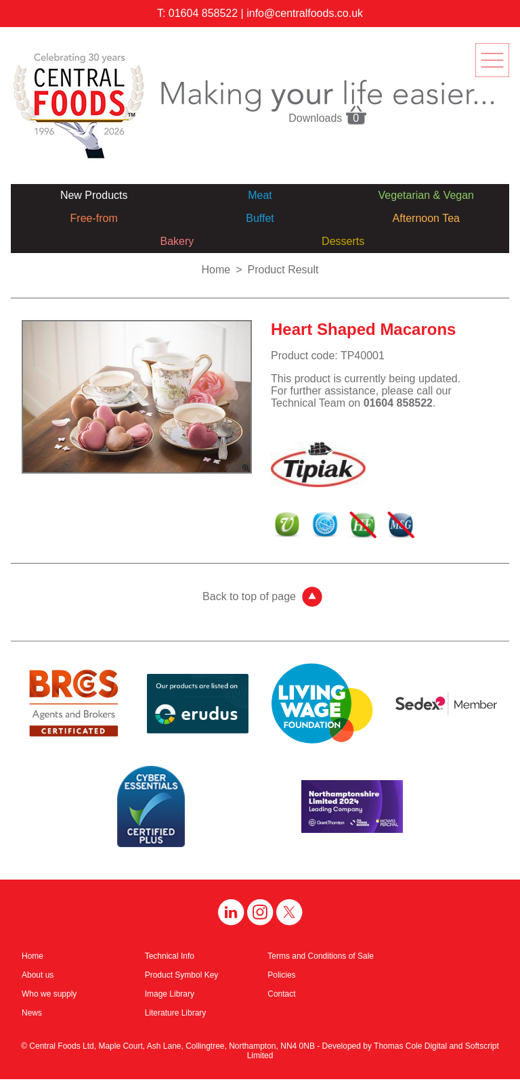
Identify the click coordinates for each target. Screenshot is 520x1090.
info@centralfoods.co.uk (304, 13)
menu (492, 60)
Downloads (327, 114)
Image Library (169, 994)
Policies (281, 975)
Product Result (283, 269)
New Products (94, 195)
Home (216, 269)
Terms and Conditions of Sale (320, 956)
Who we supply (49, 994)
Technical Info (169, 956)
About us (37, 975)
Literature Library (176, 1013)
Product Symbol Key (182, 975)
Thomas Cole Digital (410, 1046)
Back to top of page (249, 596)
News (32, 1013)
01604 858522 (203, 13)
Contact (281, 994)
